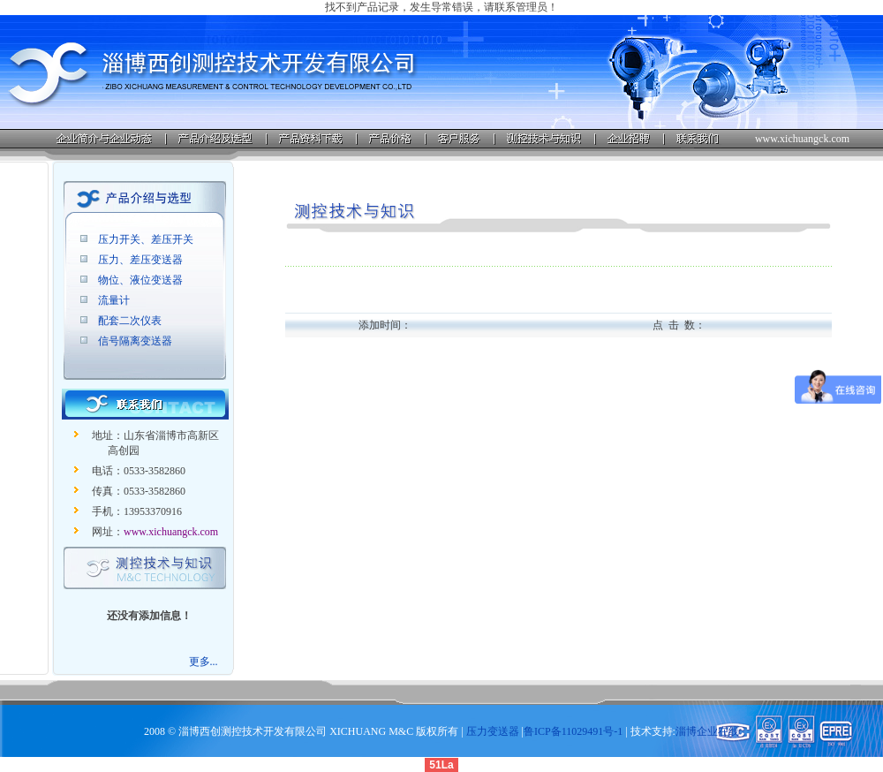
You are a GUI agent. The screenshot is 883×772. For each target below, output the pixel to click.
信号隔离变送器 (135, 341)
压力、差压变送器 (140, 260)
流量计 (114, 300)
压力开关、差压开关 (145, 239)
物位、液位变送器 (140, 280)
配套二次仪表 (130, 320)
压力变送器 (492, 731)
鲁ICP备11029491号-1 (573, 731)
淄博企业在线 (707, 731)
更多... (203, 661)
